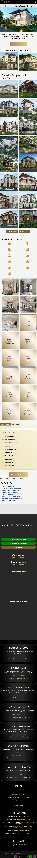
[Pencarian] (19, 856)
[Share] (26, 856)
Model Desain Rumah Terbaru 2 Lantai (12, 488)
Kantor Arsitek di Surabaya (18, 714)
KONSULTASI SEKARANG (18, 474)
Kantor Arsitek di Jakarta (18, 656)
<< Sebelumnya (12, 231)
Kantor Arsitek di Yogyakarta (18, 734)
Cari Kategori (16, 424)
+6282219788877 (18, 564)
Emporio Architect (12, 853)
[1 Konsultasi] (30, 856)
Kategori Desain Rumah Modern (10, 492)
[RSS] (27, 845)
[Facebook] (11, 845)
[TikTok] (19, 845)
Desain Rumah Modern (8, 494)
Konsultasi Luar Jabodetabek (18, 543)
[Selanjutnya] (34, 856)
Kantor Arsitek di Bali (18, 675)
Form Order (18, 547)
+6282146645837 (18, 557)
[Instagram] (14, 845)
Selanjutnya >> (24, 231)
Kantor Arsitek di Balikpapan (18, 774)
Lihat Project (18, 43)
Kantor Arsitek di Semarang (18, 755)
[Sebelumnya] (15, 856)
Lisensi (21, 478)
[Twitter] (24, 845)
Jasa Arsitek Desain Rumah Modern (11, 496)
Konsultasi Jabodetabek (18, 539)
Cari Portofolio (5, 424)
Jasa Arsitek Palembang (8, 500)
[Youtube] (17, 845)
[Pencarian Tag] (5, 6)
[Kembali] (2, 6)
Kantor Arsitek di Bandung (18, 695)
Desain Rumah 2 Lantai (8, 486)
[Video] (23, 856)
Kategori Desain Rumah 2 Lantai (10, 490)
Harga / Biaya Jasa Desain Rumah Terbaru (13, 498)
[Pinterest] (22, 845)
